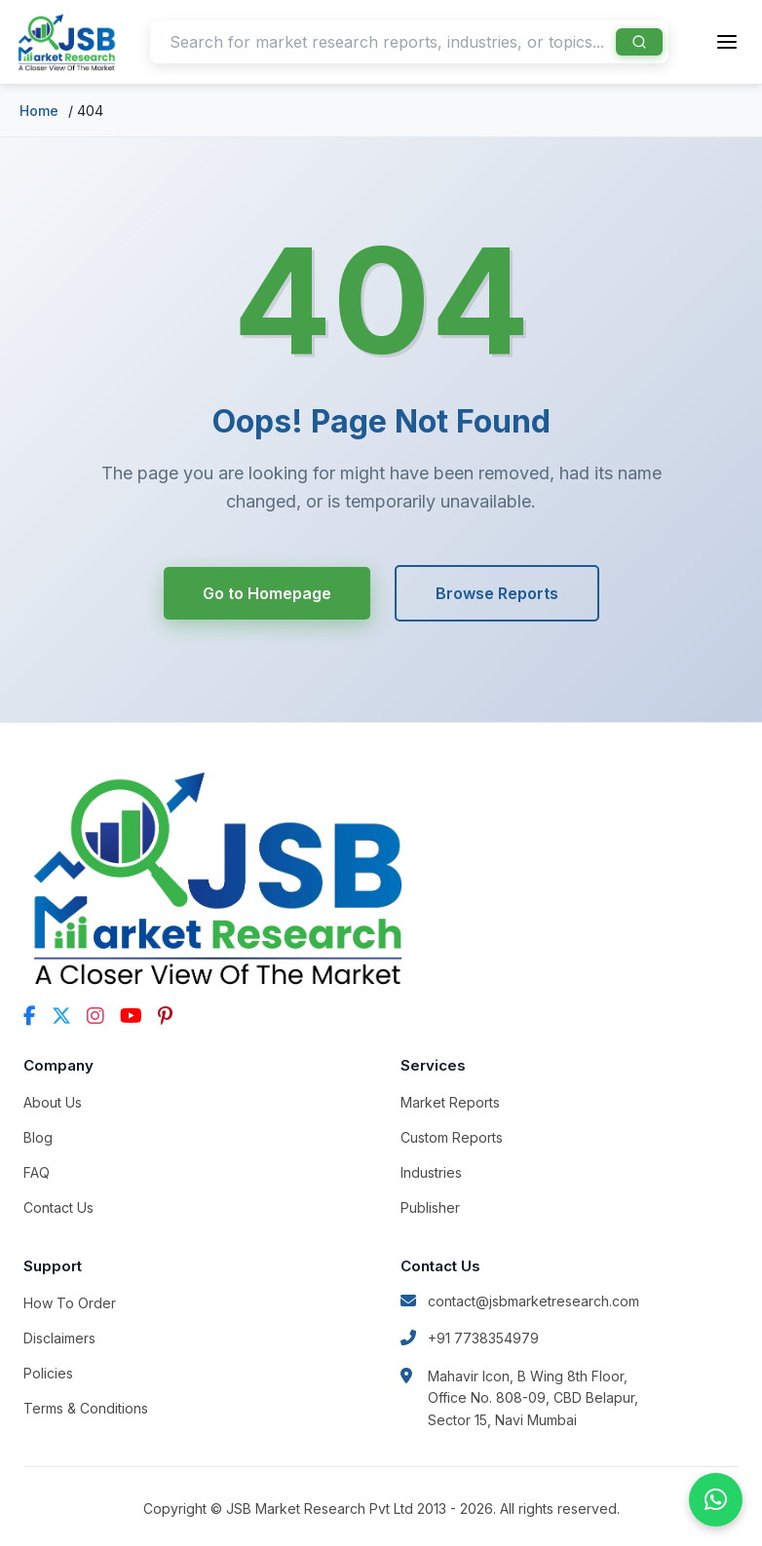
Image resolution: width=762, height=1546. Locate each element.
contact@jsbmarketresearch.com (519, 1301)
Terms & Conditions (85, 1408)
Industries (431, 1172)
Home (38, 110)
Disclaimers (59, 1338)
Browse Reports (497, 593)
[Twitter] (61, 1016)
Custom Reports (451, 1137)
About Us (52, 1102)
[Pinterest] (165, 1016)
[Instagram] (95, 1016)
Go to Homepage (267, 593)
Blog (38, 1137)
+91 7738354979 (469, 1338)
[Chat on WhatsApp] (716, 1500)
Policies (48, 1373)
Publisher (430, 1207)
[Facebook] (29, 1016)
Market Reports (450, 1102)
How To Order (69, 1303)
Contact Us (58, 1207)
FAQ (36, 1172)
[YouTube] (131, 1016)
